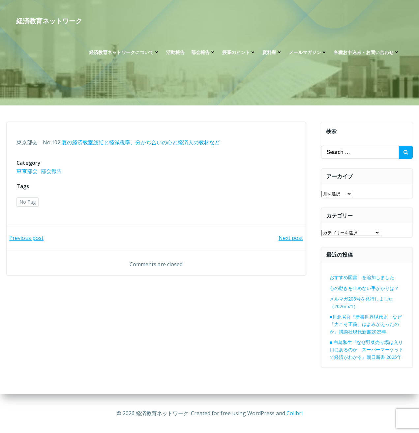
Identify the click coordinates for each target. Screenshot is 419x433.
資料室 (272, 53)
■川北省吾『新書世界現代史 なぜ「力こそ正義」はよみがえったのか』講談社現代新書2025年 (366, 324)
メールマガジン (308, 53)
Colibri (294, 413)
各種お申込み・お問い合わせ (367, 53)
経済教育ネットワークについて (124, 53)
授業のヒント (239, 53)
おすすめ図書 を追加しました (362, 277)
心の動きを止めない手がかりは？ (364, 288)
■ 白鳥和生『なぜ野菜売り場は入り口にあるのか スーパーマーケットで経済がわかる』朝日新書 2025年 (367, 349)
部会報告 (203, 53)
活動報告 (175, 53)
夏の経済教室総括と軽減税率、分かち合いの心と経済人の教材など (141, 143)
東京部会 (27, 171)
